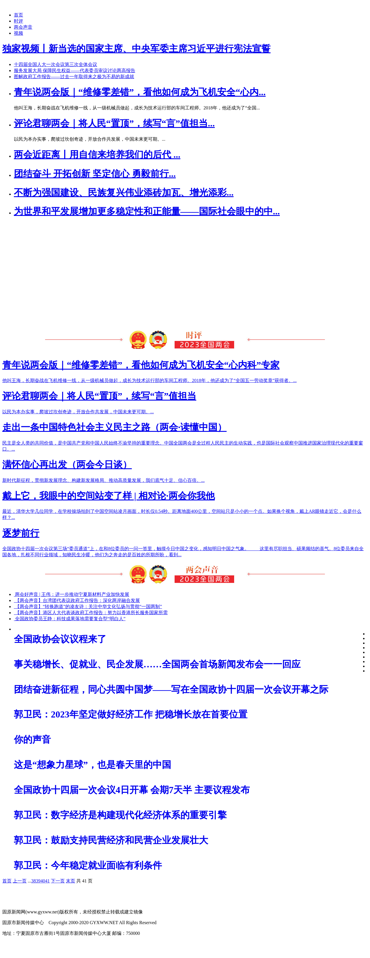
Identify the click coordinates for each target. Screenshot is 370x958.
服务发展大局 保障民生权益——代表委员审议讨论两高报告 (74, 70)
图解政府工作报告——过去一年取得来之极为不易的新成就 (74, 76)
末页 (70, 880)
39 (38, 880)
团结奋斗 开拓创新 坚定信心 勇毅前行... (95, 173)
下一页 (58, 880)
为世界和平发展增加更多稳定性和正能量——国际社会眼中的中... (147, 211)
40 (42, 880)
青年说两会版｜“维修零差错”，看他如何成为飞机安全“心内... (140, 92)
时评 (18, 21)
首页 (18, 14)
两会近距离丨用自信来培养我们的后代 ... (97, 154)
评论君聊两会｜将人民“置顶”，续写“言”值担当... (114, 123)
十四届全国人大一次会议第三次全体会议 (55, 64)
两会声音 (23, 27)
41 (47, 880)
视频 (18, 33)
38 (33, 880)
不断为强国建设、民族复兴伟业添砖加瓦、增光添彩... (124, 192)
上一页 (20, 880)
